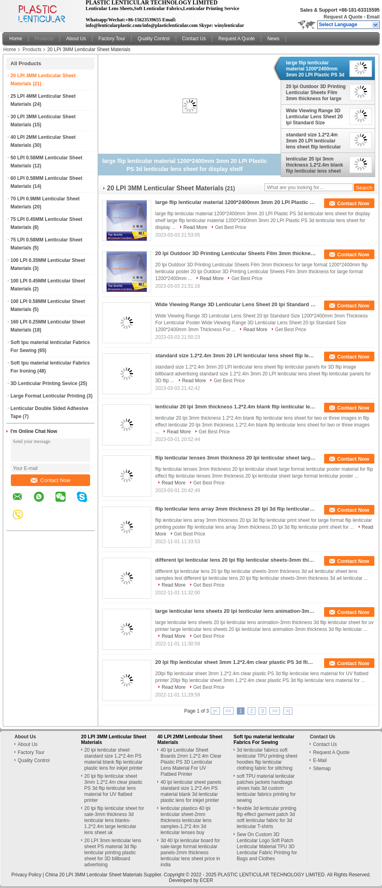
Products (44, 38)
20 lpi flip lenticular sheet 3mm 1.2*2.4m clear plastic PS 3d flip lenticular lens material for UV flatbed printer (235, 662)
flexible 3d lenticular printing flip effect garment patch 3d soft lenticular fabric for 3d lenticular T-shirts (266, 817)
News (273, 38)
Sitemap (322, 768)
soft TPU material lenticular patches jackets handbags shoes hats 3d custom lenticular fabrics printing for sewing (266, 788)
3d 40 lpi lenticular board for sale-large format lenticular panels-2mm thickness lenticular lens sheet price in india (190, 852)
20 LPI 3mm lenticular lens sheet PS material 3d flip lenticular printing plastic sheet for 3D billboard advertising (112, 852)
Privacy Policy (26, 875)
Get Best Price (230, 227)
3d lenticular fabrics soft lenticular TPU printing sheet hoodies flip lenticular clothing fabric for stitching (267, 759)
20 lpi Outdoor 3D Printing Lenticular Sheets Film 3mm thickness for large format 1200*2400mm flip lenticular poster (316, 92)
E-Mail (320, 760)
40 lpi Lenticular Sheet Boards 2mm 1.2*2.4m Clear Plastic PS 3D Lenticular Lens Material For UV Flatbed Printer (190, 762)
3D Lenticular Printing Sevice (43, 383)
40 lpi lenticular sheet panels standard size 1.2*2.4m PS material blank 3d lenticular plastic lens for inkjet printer (190, 791)
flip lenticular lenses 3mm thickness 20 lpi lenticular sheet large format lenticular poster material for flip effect (235, 458)
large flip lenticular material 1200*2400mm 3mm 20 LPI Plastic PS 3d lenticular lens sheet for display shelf (315, 69)
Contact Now (50, 480)
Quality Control (153, 38)
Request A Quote (343, 17)
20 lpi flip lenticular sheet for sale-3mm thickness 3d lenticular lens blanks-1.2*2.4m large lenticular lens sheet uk (114, 820)
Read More (195, 227)
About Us (76, 38)
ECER (206, 880)
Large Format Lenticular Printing (47, 396)
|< (215, 711)
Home (15, 38)
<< (228, 711)
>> (274, 711)
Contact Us (194, 38)
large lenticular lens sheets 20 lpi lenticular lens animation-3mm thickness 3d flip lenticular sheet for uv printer (235, 611)
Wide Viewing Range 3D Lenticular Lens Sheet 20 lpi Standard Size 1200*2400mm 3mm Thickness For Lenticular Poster (314, 117)
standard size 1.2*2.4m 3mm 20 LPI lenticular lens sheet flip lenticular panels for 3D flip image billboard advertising (313, 141)
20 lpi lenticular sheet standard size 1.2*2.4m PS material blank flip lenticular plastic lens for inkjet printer (113, 759)
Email (373, 17)
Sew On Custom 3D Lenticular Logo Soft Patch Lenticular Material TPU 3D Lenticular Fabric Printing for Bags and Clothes (267, 846)
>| (288, 711)
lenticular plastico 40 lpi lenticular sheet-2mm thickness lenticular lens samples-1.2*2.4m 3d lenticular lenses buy (186, 820)
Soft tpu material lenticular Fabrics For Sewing (264, 739)
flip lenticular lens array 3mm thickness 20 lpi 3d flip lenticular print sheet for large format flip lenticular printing (235, 509)
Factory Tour (112, 38)
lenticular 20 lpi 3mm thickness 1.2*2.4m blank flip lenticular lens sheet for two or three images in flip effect (315, 165)
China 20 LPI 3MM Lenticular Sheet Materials (93, 875)
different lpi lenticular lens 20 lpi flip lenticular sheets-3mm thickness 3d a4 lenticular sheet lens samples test (235, 560)
